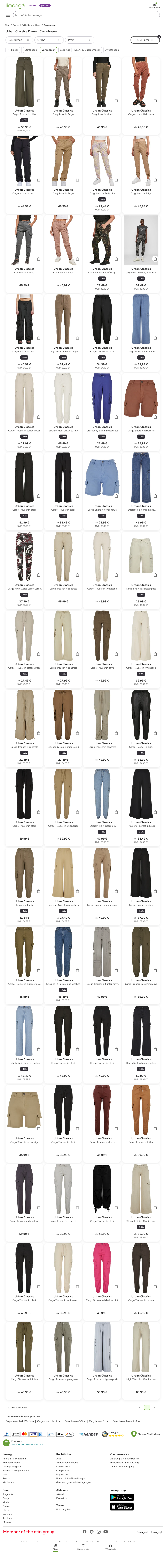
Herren (6, 1510)
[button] (19, 40)
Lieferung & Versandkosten (124, 1458)
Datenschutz (63, 1466)
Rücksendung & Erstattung (124, 1462)
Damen (6, 1506)
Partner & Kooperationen (16, 1470)
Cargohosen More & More (126, 1421)
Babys (6, 1498)
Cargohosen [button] (48, 50)
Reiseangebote (64, 1509)
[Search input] (85, 15)
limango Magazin (12, 1466)
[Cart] (38, 100)
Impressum (62, 1474)
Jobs (5, 1474)
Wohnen (7, 1514)
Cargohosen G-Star (75, 1421)
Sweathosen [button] (112, 50)
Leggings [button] (65, 50)
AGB (58, 1458)
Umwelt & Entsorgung (122, 1466)
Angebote (8, 1494)
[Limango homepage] (15, 5)
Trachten (7, 1518)
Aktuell (60, 1494)
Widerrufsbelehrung (67, 1462)
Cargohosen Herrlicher (49, 1421)
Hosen (12, 50)
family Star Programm (15, 1458)
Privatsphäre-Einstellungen (70, 1478)
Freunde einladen (12, 1462)
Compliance (62, 1470)
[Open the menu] (8, 15)
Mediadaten (9, 1482)
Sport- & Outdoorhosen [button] (87, 50)
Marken (7, 1522)
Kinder (6, 1502)
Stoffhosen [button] (31, 50)
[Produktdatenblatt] (24, 96)
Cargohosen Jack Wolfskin (20, 1421)
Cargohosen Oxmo (99, 1421)
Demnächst (62, 1498)
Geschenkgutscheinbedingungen (73, 1482)
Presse (6, 1478)
